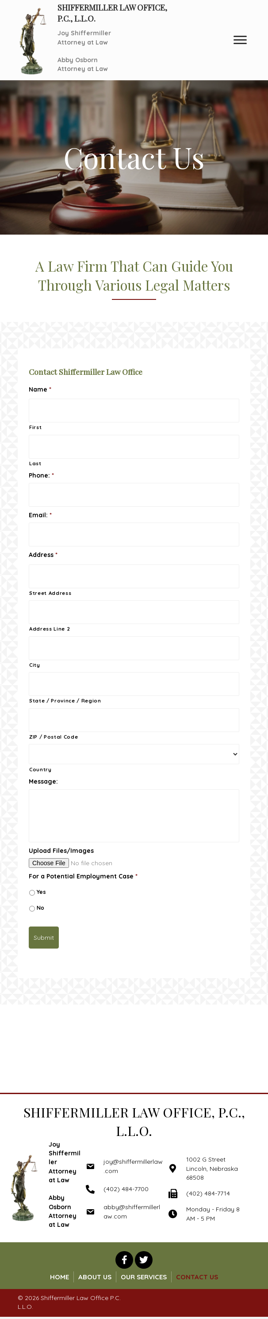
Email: (40, 515)
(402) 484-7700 (126, 1189)
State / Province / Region (65, 701)
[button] (124, 1260)
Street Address (50, 593)
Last (35, 463)
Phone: (41, 475)
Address (43, 555)
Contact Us (197, 1277)
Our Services (144, 1277)
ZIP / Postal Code (53, 737)
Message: (43, 781)
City (34, 665)
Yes (41, 892)
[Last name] (134, 447)
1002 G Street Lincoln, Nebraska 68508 (212, 1168)
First (35, 427)
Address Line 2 (49, 629)
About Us (94, 1277)
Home (59, 1277)
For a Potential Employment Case (83, 876)
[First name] (134, 410)
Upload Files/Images (61, 851)
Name (40, 389)
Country (40, 769)
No (40, 907)
